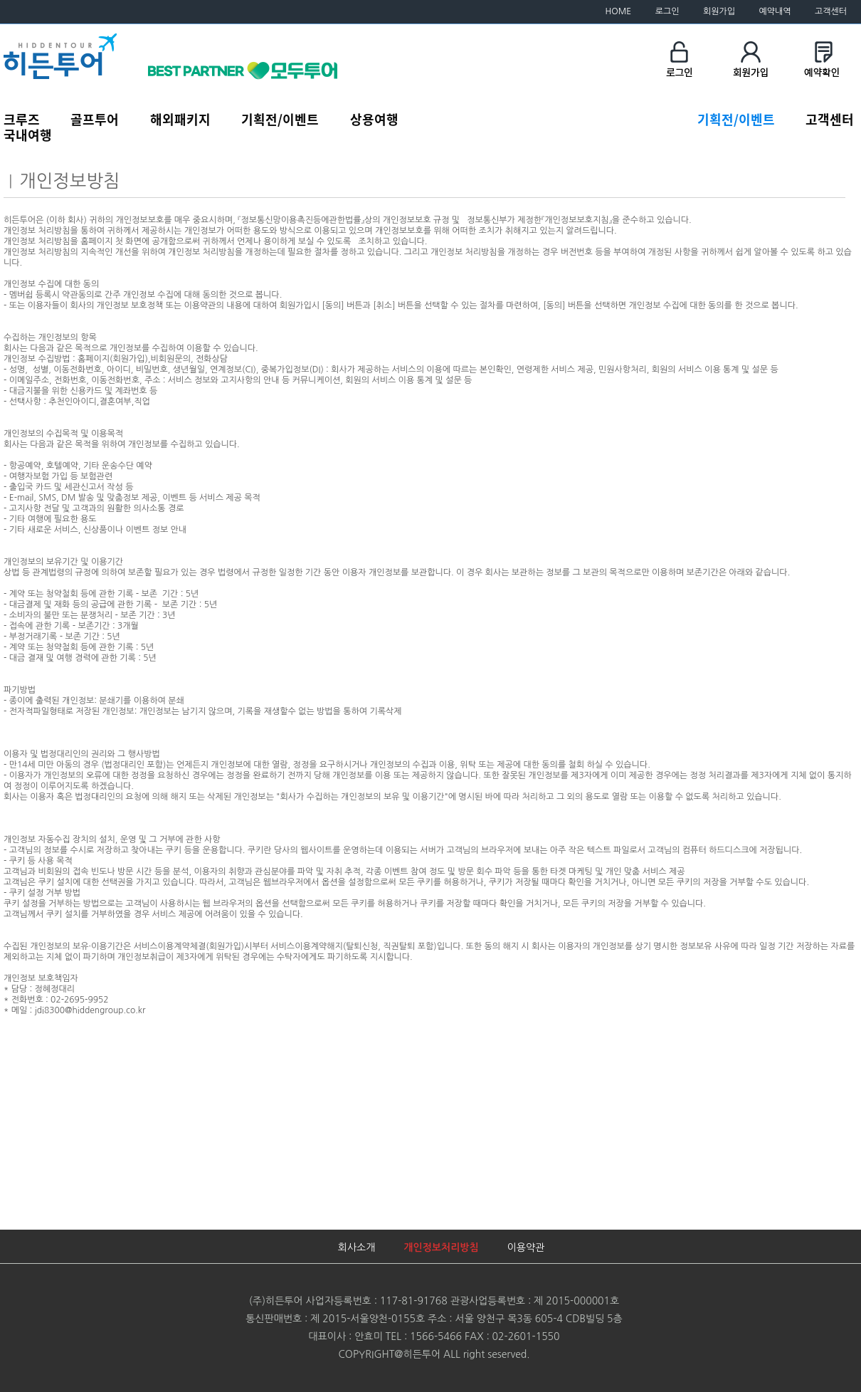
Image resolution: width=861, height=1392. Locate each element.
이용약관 (526, 1247)
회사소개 (357, 1247)
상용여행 (374, 118)
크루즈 (22, 118)
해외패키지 (180, 118)
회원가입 (719, 11)
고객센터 (831, 11)
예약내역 (775, 11)
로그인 (667, 11)
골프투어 (94, 118)
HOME (619, 11)
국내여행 (28, 134)
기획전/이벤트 (280, 118)
